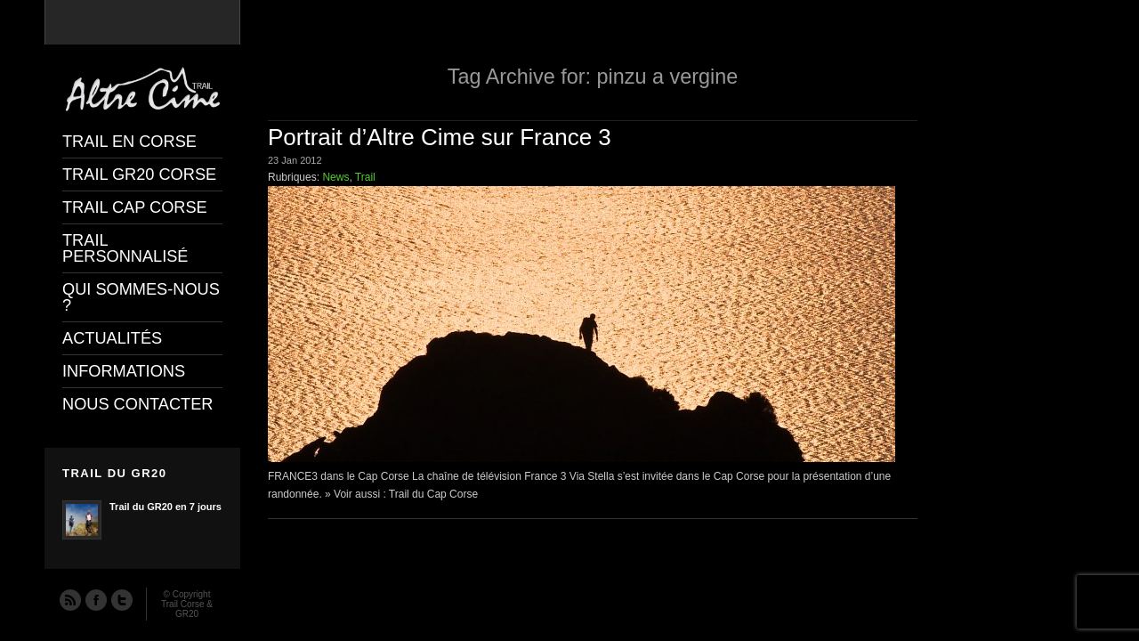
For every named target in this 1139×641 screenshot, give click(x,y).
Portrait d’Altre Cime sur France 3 (439, 137)
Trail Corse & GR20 (187, 609)
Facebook (95, 599)
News (335, 177)
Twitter (121, 599)
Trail (365, 177)
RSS (69, 599)
